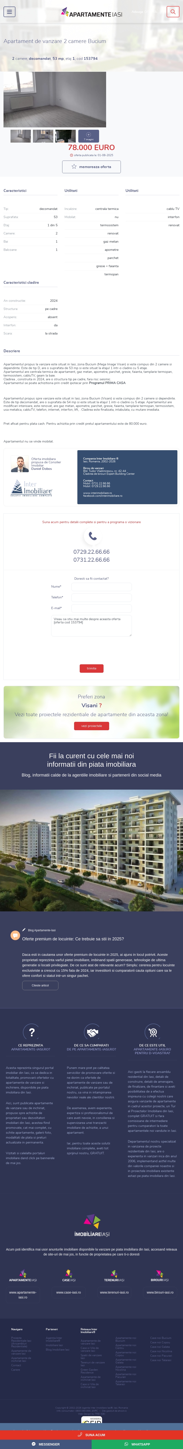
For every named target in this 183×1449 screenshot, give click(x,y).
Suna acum (91, 1434)
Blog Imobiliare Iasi (57, 1349)
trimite (91, 668)
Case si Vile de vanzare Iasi (90, 1349)
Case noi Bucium (160, 1338)
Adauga (144, 12)
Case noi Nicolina (161, 1351)
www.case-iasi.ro (68, 1292)
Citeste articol (40, 985)
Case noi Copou (160, 1342)
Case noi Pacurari (161, 1355)
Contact (16, 1365)
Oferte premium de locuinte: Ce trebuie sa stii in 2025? (73, 939)
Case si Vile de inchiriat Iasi (90, 1385)
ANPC (95, 1411)
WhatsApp (137, 1444)
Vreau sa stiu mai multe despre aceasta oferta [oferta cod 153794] (91, 625)
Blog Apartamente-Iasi (42, 930)
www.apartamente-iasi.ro (23, 1295)
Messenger (46, 1444)
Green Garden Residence (89, 1371)
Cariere (15, 1369)
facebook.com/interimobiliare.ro (102, 495)
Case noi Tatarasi (160, 1360)
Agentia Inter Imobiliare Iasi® (97, 1408)
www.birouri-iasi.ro (160, 1292)
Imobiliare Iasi (54, 1345)
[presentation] (91, 649)
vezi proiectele (91, 726)
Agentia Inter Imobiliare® (54, 1339)
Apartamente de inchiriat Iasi (21, 1359)
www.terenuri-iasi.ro (114, 1292)
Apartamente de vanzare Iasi (21, 1352)
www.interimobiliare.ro (97, 493)
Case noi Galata (160, 1346)
